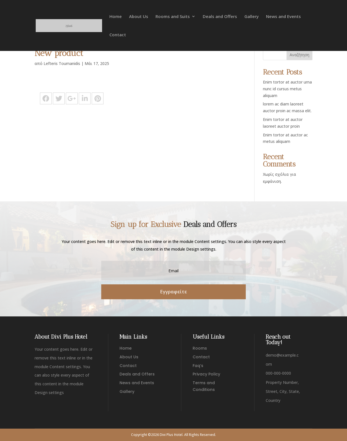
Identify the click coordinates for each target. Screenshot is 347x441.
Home (115, 16)
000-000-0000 (278, 373)
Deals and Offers (220, 16)
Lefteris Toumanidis (62, 63)
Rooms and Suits (173, 16)
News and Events (283, 16)
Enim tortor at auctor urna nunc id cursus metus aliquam (287, 88)
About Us (138, 16)
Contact (117, 35)
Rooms (200, 348)
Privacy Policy (206, 374)
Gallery (251, 16)
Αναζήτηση (299, 54)
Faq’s (198, 365)
